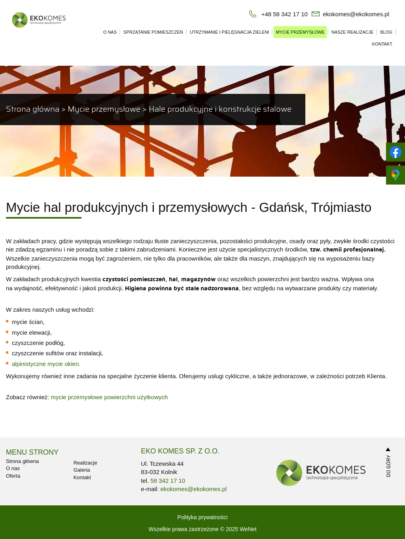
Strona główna (32, 109)
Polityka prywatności (203, 517)
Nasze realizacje (352, 32)
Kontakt (382, 44)
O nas (110, 32)
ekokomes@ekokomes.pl (356, 14)
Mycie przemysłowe (300, 32)
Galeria (82, 470)
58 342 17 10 (168, 480)
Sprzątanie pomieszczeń (153, 32)
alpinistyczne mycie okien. (46, 363)
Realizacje (85, 463)
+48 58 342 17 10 (284, 14)
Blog (386, 32)
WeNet (248, 529)
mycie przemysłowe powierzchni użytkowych (109, 397)
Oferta (13, 476)
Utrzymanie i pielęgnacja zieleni (229, 32)
